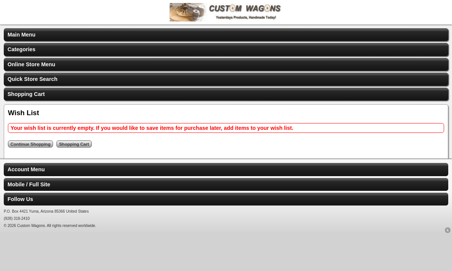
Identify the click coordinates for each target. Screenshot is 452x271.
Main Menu (21, 35)
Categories (21, 49)
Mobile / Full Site (29, 184)
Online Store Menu (31, 64)
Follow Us (20, 199)
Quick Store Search (33, 79)
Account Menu (26, 169)
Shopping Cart (26, 94)
